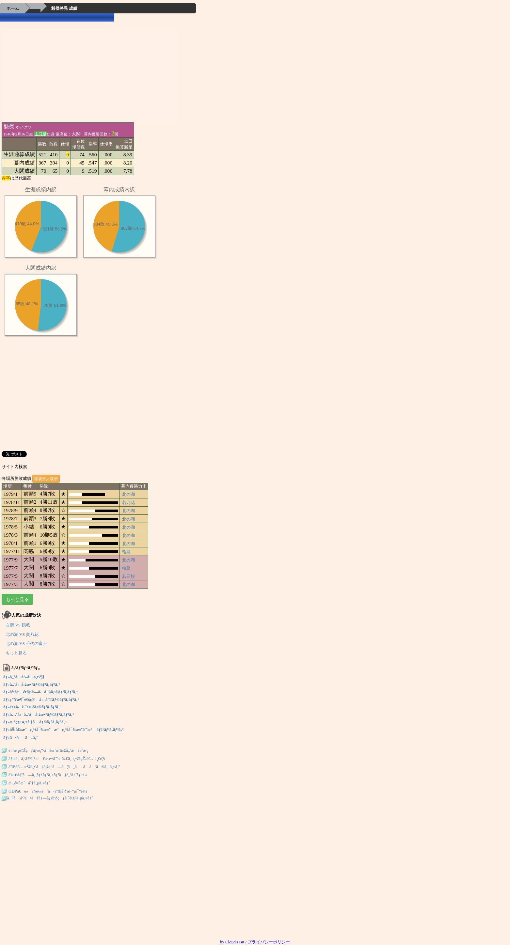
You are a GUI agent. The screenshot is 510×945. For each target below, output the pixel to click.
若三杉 (128, 576)
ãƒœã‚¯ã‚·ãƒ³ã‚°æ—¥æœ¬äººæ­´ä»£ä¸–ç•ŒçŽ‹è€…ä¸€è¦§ (56, 758)
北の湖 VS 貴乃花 (22, 634)
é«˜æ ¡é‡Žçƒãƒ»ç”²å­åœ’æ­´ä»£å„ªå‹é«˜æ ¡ (48, 750)
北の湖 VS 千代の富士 (26, 643)
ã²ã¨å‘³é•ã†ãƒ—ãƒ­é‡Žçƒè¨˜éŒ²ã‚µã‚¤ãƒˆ (50, 797)
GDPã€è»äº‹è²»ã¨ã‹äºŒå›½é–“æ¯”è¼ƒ (48, 791)
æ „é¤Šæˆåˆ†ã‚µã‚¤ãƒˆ (29, 782)
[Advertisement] (90, 75)
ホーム (13, 8)
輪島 (126, 551)
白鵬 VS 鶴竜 (18, 624)
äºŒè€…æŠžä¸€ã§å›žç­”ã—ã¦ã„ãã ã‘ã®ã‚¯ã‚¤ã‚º (64, 766)
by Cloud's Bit (232, 941)
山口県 (40, 134)
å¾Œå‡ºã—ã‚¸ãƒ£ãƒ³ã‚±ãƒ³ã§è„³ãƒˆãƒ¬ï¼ (49, 774)
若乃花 (128, 502)
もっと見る (17, 599)
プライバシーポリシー (268, 941)
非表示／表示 (46, 479)
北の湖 (128, 494)
